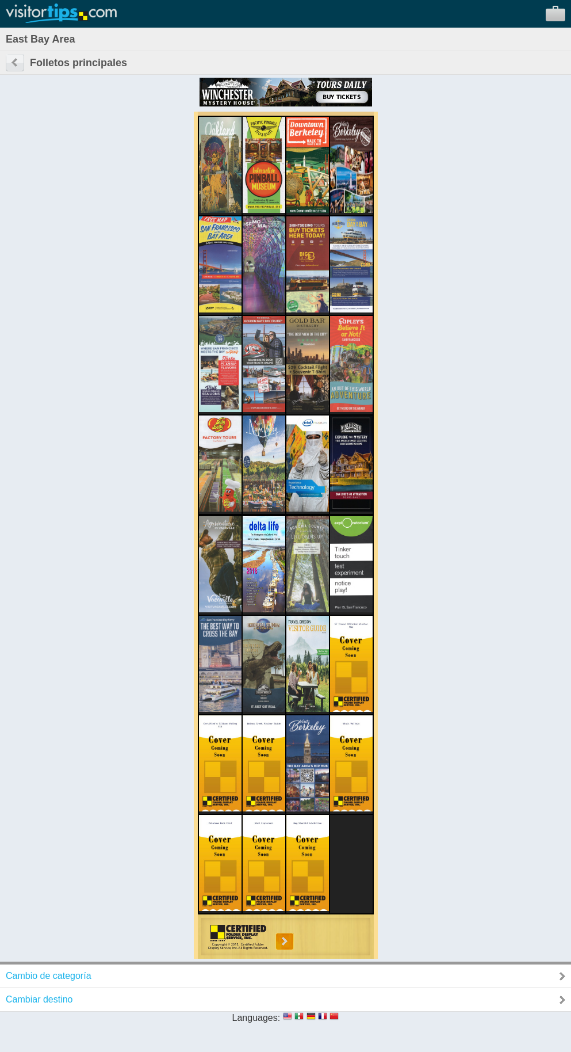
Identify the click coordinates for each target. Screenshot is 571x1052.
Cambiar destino (39, 999)
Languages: (256, 1018)
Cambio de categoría (48, 976)
